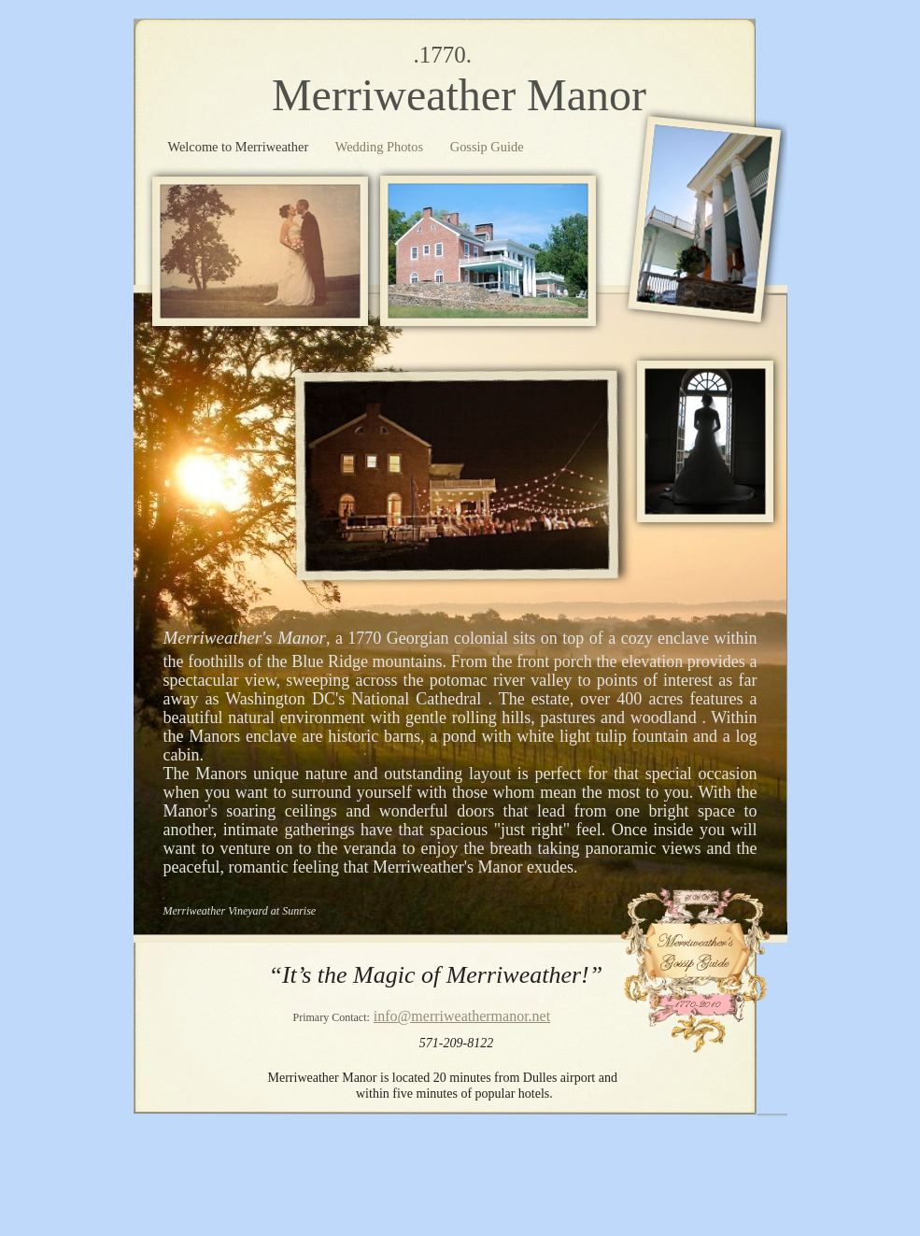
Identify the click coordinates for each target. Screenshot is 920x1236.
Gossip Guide (487, 146)
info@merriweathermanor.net (462, 1016)
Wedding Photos (381, 146)
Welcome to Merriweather (240, 146)
